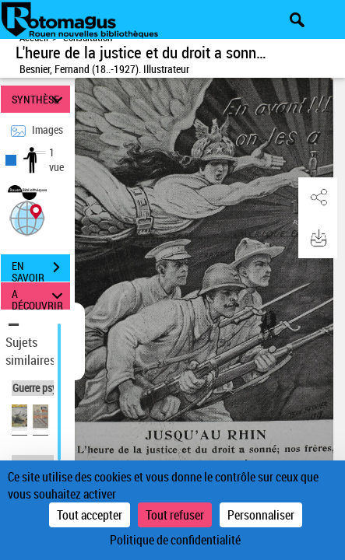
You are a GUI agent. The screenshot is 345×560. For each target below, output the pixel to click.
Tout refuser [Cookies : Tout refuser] (175, 514)
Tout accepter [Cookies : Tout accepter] (89, 514)
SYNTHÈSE (39, 99)
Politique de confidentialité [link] (175, 539)
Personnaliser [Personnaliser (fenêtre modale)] (260, 514)
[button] (27, 216)
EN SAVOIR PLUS (41, 269)
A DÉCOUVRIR (39, 296)
